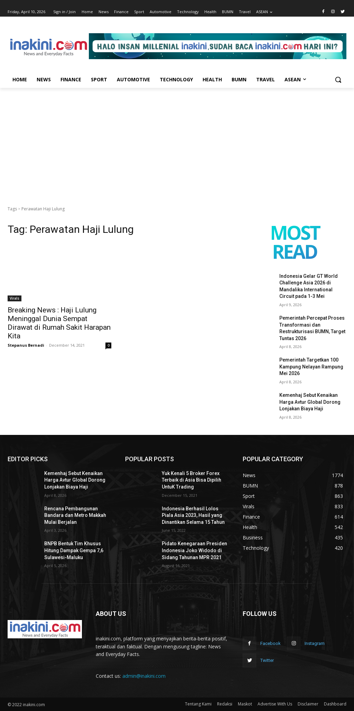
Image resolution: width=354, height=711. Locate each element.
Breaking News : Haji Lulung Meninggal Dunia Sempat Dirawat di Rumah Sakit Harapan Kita (59, 323)
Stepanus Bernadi (26, 345)
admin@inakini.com (144, 676)
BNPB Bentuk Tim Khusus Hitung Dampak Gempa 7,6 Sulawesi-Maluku (73, 550)
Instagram (315, 643)
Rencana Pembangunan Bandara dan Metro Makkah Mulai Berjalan (75, 515)
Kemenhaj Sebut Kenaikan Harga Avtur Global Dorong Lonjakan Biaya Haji (310, 401)
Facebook (270, 643)
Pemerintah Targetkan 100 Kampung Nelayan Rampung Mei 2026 (311, 366)
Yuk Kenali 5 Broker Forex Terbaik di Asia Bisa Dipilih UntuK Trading (191, 480)
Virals (14, 298)
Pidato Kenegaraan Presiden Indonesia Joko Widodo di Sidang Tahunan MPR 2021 (194, 550)
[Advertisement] (177, 139)
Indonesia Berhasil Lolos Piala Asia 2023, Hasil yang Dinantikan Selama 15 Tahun (193, 515)
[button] (338, 79)
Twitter (267, 660)
